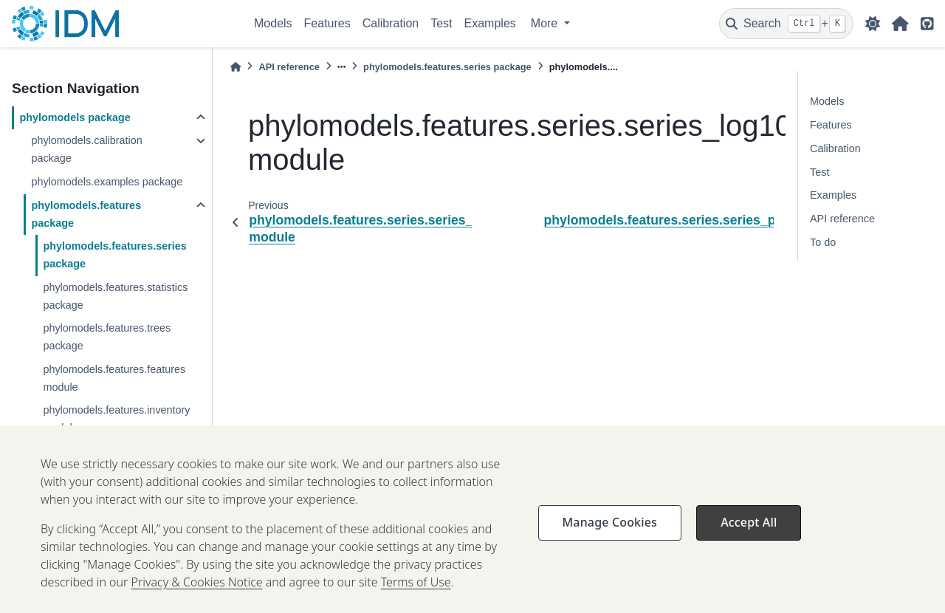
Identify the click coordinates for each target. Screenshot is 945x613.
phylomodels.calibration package (86, 149)
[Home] (235, 67)
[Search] (786, 23)
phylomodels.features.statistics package (115, 296)
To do (823, 242)
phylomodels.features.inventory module (116, 419)
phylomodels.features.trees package (107, 337)
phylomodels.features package (86, 214)
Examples (490, 23)
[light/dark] (872, 23)
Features (327, 23)
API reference (289, 66)
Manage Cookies (610, 538)
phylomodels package (74, 117)
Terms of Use (416, 597)
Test (441, 23)
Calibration (390, 23)
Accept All (749, 538)
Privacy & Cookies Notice (197, 597)
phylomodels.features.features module (114, 378)
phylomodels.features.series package (114, 255)
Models (273, 23)
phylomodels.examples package (106, 182)
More (546, 23)
